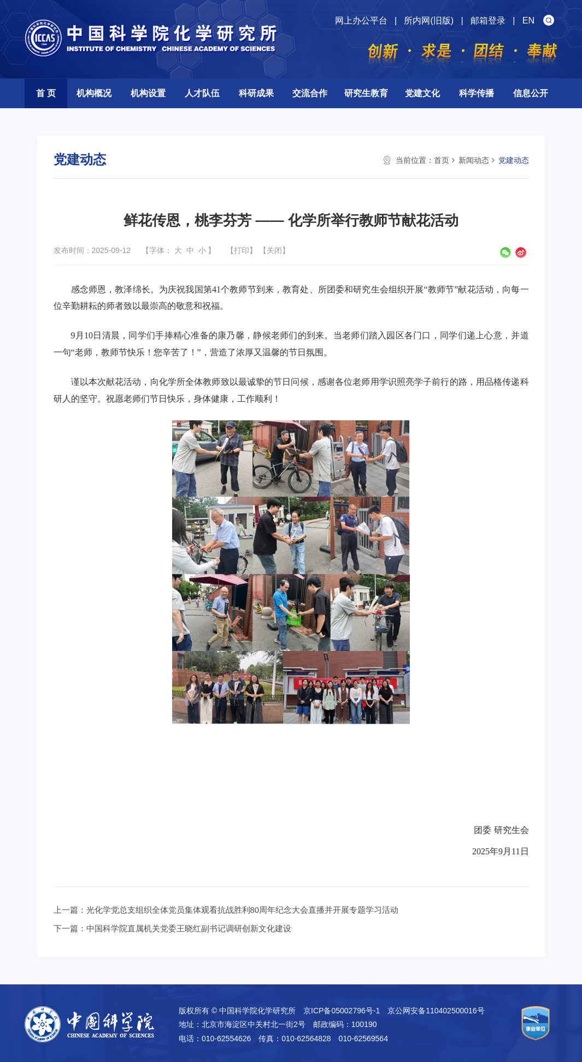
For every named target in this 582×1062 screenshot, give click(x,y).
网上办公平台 (361, 20)
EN (528, 20)
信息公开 (530, 93)
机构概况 (94, 93)
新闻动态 (473, 160)
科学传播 (476, 93)
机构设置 (148, 93)
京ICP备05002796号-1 (341, 1010)
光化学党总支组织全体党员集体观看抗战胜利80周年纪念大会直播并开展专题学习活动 (242, 909)
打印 (241, 250)
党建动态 (513, 160)
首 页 (46, 93)
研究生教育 (366, 93)
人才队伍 (202, 93)
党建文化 (422, 93)
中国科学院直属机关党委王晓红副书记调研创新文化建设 (188, 928)
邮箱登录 (488, 20)
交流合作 (309, 93)
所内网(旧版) (429, 20)
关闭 (274, 250)
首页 (441, 160)
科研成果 (256, 93)
